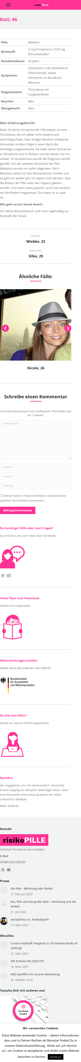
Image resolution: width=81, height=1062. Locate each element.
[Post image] (4, 890)
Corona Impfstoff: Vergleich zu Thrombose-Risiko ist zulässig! (44, 945)
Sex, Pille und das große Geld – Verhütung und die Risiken (43, 904)
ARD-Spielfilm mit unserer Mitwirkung (35, 974)
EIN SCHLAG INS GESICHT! (27, 961)
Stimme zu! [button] (55, 1056)
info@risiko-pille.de (12, 861)
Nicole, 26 (35, 368)
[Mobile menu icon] (8, 5)
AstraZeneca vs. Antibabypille (30, 919)
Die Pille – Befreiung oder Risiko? (32, 888)
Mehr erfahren (9, 806)
